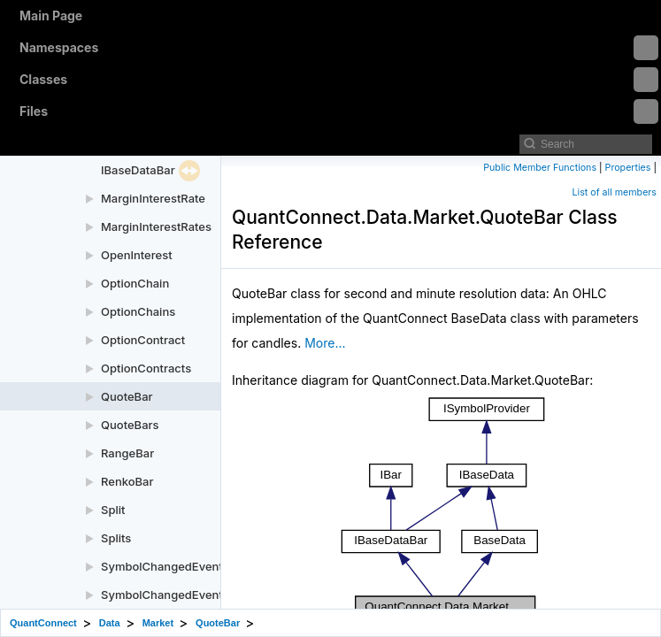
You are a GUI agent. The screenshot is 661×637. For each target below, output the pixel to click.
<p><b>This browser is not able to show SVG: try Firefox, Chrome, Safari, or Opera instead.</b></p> (443, 515)
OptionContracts (146, 368)
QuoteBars (130, 425)
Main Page (50, 15)
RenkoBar (127, 481)
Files (338, 111)
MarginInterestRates (156, 226)
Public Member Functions (539, 167)
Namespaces (338, 47)
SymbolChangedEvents (165, 594)
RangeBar (127, 453)
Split (113, 510)
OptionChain (135, 283)
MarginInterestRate (153, 198)
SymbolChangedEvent (162, 566)
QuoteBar (127, 396)
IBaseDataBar (138, 170)
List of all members (615, 192)
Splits (116, 538)
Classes (338, 79)
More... (324, 342)
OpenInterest (137, 255)
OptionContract (143, 340)
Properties (628, 167)
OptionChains (138, 311)
